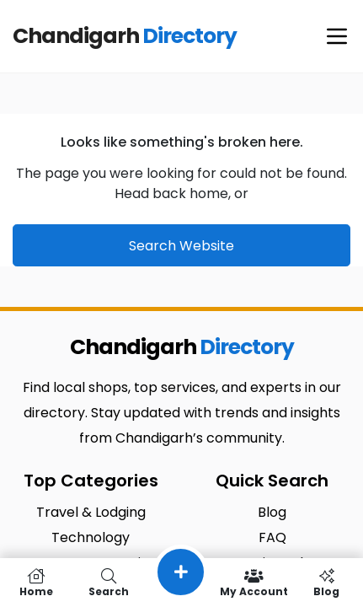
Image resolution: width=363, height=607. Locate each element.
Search (108, 582)
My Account (254, 582)
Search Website (181, 245)
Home (36, 582)
